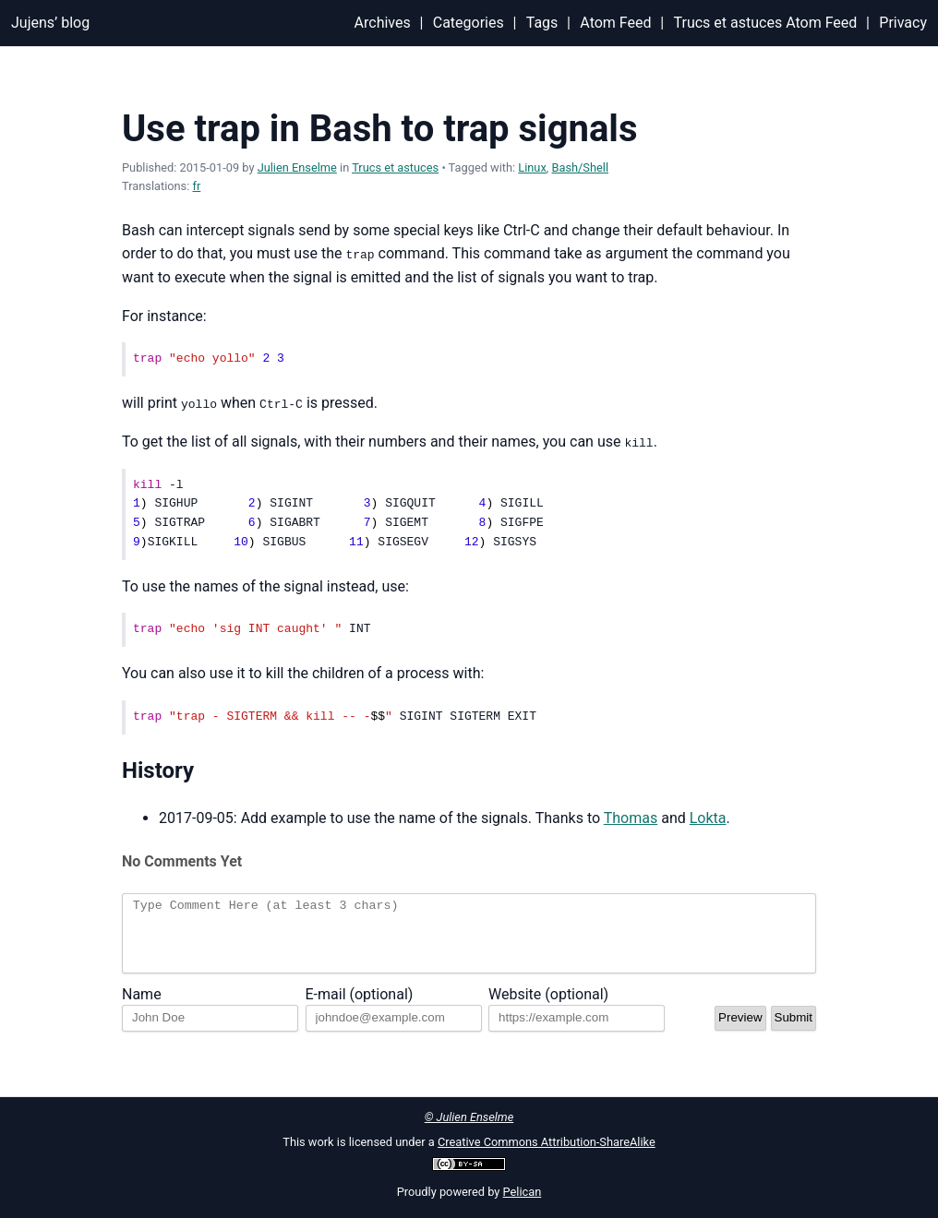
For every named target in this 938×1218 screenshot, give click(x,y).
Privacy (903, 22)
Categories (468, 22)
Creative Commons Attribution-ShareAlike (546, 1142)
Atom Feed (615, 22)
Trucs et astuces (395, 167)
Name (142, 1007)
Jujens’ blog (50, 22)
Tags (542, 22)
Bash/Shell (579, 167)
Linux (532, 167)
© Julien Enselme (469, 1117)
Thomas (630, 817)
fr (197, 186)
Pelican (522, 1192)
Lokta (708, 817)
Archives (383, 22)
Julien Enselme (297, 167)
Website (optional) (548, 1007)
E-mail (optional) (360, 1007)
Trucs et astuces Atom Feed (766, 22)
